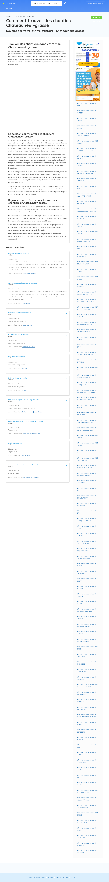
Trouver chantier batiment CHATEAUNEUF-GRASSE (86, 421)
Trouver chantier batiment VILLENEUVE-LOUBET (86, 195)
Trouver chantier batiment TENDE (86, 527)
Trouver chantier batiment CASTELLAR (86, 678)
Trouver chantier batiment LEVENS (86, 338)
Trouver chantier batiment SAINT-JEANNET (86, 384)
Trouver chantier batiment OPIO (86, 512)
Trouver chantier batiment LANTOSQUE (86, 633)
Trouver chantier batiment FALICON (86, 535)
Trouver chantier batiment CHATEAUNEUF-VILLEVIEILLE (86, 716)
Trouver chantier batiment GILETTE (86, 580)
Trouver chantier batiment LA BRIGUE (87, 814)
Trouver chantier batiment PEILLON (86, 595)
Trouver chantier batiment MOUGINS (86, 180)
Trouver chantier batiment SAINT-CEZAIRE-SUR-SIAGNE (86, 391)
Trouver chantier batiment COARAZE (86, 753)
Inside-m (25, 390)
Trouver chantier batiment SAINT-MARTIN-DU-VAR (86, 474)
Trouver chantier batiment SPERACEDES (86, 663)
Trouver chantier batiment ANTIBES (86, 112)
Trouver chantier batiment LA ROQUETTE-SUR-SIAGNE (87, 308)
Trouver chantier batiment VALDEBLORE (86, 708)
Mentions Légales (62, 877)
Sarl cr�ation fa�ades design (32, 412)
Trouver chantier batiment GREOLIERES (86, 836)
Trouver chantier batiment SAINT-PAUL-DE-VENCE (86, 399)
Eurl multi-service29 (28, 347)
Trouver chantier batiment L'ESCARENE (86, 482)
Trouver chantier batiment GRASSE (86, 127)
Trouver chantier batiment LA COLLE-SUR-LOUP (87, 263)
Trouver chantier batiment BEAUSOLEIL (86, 202)
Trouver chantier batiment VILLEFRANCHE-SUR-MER (86, 300)
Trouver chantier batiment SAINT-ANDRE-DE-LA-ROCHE (86, 323)
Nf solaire (25, 368)
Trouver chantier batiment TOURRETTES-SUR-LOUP (86, 353)
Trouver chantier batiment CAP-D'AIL (86, 316)
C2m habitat (26, 303)
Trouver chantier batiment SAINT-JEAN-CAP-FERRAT (86, 519)
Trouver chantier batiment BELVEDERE (86, 731)
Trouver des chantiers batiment (24, 16)
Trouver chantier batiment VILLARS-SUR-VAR (86, 799)
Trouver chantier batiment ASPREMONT (86, 504)
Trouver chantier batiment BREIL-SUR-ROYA (86, 497)
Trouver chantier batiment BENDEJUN (86, 701)
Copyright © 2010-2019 (37, 877)
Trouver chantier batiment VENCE (86, 187)
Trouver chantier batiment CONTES (86, 270)
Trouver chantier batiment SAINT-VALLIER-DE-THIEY (86, 429)
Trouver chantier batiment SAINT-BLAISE (86, 693)
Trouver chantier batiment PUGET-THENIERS (86, 542)
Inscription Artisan (95, 3)
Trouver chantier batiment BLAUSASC (86, 587)
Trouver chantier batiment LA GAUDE (87, 278)
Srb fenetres (26, 455)
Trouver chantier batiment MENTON (86, 165)
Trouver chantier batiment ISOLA (86, 746)
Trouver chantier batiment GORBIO (86, 602)
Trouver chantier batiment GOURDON (86, 852)
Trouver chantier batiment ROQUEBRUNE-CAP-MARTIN (86, 210)
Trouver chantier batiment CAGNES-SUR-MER (86, 134)
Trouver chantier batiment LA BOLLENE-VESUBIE (87, 791)
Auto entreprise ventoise (30, 477)
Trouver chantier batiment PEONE (86, 723)
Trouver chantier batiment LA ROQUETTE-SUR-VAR (87, 686)
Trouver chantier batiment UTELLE (86, 769)
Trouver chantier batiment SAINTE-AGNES (86, 670)
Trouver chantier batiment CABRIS (86, 565)
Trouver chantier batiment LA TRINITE (87, 233)
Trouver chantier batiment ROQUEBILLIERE (86, 550)
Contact (73, 877)
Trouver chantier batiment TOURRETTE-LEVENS (86, 331)
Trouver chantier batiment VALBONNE (86, 217)
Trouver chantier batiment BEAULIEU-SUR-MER (86, 376)
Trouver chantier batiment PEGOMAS (86, 285)
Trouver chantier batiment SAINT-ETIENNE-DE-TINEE (86, 625)
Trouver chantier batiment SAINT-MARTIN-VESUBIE (86, 610)
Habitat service (27, 325)
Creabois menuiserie (29, 274)
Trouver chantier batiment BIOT (86, 248)
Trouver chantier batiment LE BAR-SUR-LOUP (87, 459)
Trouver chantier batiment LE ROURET (87, 368)
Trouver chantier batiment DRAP (86, 346)
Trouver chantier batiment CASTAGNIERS (86, 572)
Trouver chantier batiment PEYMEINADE (86, 255)
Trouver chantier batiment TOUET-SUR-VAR (86, 806)
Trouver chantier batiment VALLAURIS (86, 157)
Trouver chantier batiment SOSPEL (86, 406)
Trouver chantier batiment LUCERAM (86, 618)
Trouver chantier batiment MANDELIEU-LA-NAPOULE (86, 172)
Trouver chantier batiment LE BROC (87, 648)
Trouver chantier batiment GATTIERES (86, 361)
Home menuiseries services (31, 434)
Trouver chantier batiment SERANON (86, 844)
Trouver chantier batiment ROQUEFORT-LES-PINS (86, 293)
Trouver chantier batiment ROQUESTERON (86, 821)
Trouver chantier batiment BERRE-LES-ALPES (86, 640)
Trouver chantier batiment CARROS (86, 225)
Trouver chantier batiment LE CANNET (87, 142)
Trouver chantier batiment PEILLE (86, 489)
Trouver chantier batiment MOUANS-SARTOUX (86, 240)
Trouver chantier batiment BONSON (86, 738)
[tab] (38, 254)
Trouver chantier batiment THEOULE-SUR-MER (86, 557)
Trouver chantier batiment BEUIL (86, 829)
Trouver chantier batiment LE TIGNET (87, 444)
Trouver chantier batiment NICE (86, 104)
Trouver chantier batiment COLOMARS (86, 414)
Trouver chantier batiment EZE (86, 451)
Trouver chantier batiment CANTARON (86, 655)
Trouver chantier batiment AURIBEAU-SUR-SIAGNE (86, 467)
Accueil (8, 16)
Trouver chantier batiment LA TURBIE (87, 436)
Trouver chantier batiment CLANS (86, 784)
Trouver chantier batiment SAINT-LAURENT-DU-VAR (86, 149)
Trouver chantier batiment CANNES (86, 119)
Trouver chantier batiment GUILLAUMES (86, 761)
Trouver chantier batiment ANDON (86, 776)
